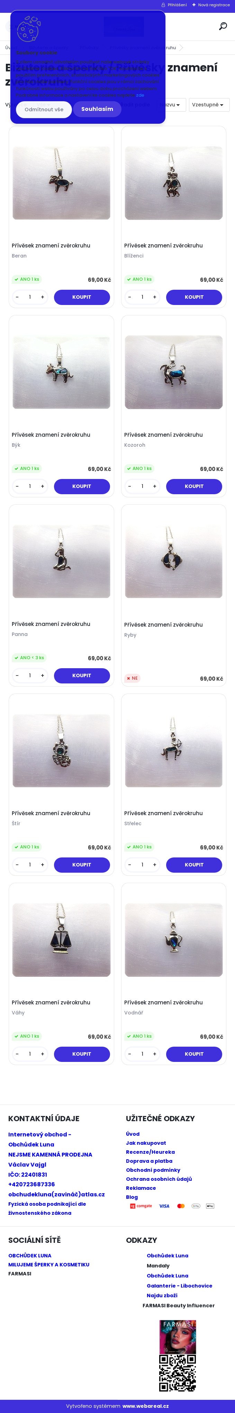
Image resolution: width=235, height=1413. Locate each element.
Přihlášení (177, 5)
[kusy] (30, 297)
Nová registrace (214, 5)
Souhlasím (97, 109)
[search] (223, 26)
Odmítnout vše (44, 109)
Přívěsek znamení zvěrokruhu (51, 245)
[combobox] (171, 105)
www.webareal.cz (146, 1406)
